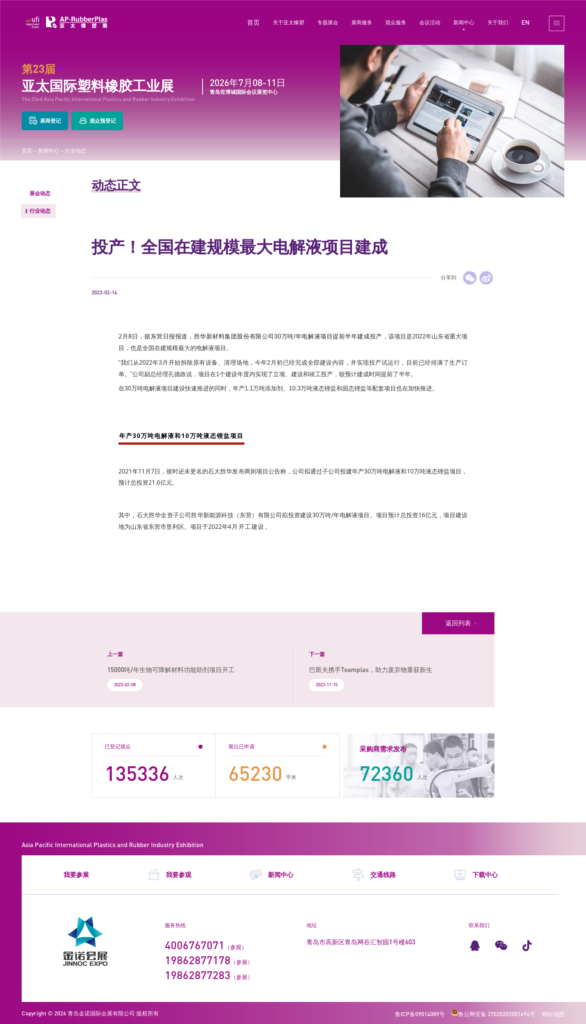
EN (525, 22)
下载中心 (475, 875)
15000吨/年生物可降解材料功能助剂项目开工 (171, 670)
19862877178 (198, 959)
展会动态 (40, 193)
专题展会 (327, 22)
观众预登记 (97, 120)
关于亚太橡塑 (288, 22)
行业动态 (75, 151)
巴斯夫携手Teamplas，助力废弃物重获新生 (370, 670)
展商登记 (45, 120)
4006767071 (195, 944)
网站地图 (553, 1014)
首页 (253, 22)
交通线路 (373, 875)
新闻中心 (463, 22)
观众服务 (395, 22)
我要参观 (169, 875)
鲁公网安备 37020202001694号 (493, 1014)
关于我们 (497, 22)
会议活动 (429, 22)
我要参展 (76, 875)
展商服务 (361, 22)
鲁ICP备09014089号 (420, 1014)
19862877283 (198, 974)
